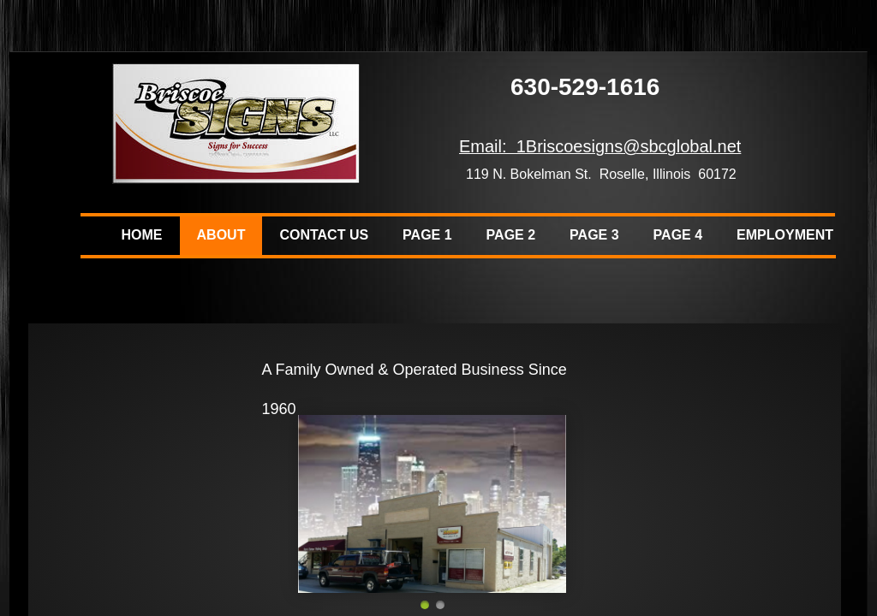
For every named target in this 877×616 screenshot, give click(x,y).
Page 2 (511, 235)
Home (142, 235)
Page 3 (594, 235)
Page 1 (427, 235)
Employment (785, 235)
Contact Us (323, 235)
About (221, 235)
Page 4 (678, 235)
